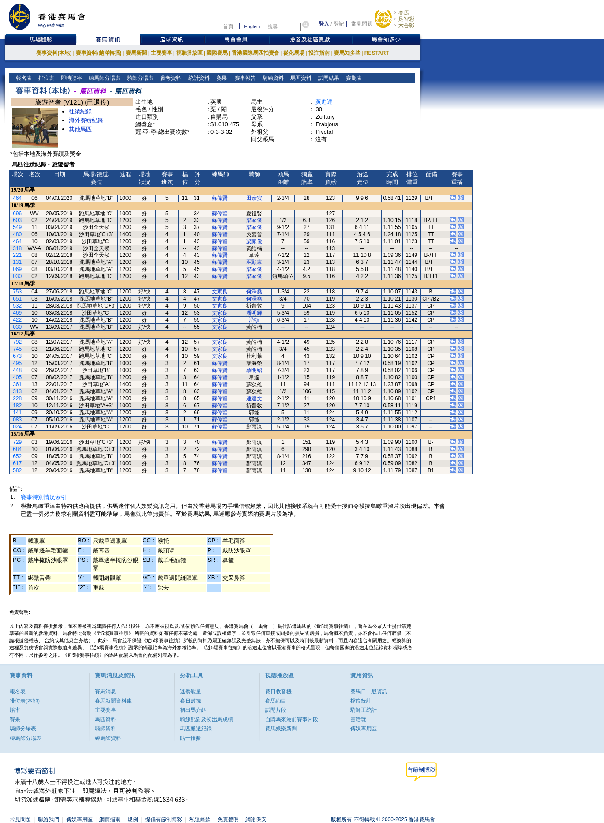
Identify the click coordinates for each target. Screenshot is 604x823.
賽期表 (353, 78)
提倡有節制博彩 (163, 819)
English (252, 26)
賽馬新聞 (136, 53)
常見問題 (361, 24)
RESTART (376, 53)
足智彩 (406, 19)
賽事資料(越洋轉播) (99, 53)
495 (17, 363)
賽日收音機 (278, 691)
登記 (339, 24)
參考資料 (170, 78)
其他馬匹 (80, 129)
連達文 (254, 398)
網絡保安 (255, 819)
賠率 (15, 710)
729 (17, 442)
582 (17, 470)
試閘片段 (275, 710)
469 (17, 313)
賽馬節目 (275, 701)
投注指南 (319, 53)
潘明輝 (254, 313)
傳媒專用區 (363, 728)
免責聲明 (228, 819)
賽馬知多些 (347, 53)
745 (17, 349)
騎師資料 (105, 728)
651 (17, 299)
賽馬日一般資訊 (368, 691)
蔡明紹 (254, 370)
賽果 (220, 78)
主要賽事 (161, 53)
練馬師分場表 (103, 78)
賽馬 (403, 13)
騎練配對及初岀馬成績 (206, 719)
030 (17, 276)
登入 (324, 24)
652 (17, 456)
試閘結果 (328, 78)
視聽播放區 (189, 53)
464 (17, 198)
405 (17, 377)
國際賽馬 (217, 53)
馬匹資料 (300, 78)
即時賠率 (71, 78)
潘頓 (254, 320)
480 (17, 234)
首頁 (228, 26)
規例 (133, 819)
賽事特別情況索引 (44, 497)
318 (17, 248)
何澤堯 (254, 292)
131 (17, 262)
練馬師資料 (108, 738)
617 (17, 463)
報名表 (23, 78)
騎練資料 (272, 78)
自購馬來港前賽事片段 (291, 719)
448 (17, 370)
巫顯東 (254, 262)
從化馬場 (293, 53)
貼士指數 (190, 738)
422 (17, 320)
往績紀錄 (80, 111)
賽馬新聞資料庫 (113, 701)
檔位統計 (360, 701)
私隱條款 (199, 819)
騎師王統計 (363, 710)
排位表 (45, 78)
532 (17, 306)
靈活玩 (358, 719)
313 (17, 391)
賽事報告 (244, 78)
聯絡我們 (48, 819)
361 (17, 384)
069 (17, 269)
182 (17, 405)
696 (17, 213)
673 (17, 356)
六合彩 (406, 26)
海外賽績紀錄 (86, 120)
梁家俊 (254, 220)
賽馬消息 (105, 691)
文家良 (220, 292)
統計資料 (198, 78)
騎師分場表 (140, 78)
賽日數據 (190, 701)
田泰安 (254, 198)
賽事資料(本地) (53, 53)
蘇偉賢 (220, 198)
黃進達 (324, 101)
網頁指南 (109, 819)
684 (17, 449)
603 (17, 220)
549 (17, 227)
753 (17, 292)
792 (17, 342)
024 (17, 427)
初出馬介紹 (193, 710)
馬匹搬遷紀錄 (196, 728)
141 (17, 413)
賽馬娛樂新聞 (281, 728)
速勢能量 (190, 691)
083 (17, 420)
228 (17, 398)
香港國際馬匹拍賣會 (255, 53)
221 (17, 255)
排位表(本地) (25, 701)
